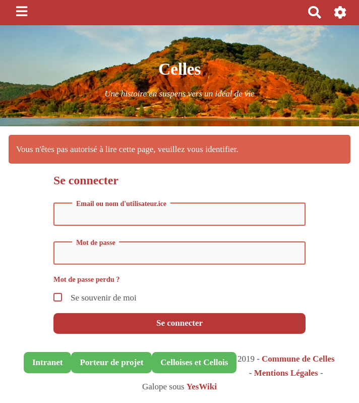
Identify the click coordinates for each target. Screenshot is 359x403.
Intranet (47, 362)
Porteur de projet (111, 362)
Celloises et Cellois (194, 362)
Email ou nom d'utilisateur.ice (121, 204)
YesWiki (202, 386)
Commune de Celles (298, 359)
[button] (340, 12)
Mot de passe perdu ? (86, 279)
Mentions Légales (286, 373)
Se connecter (179, 323)
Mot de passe (95, 242)
